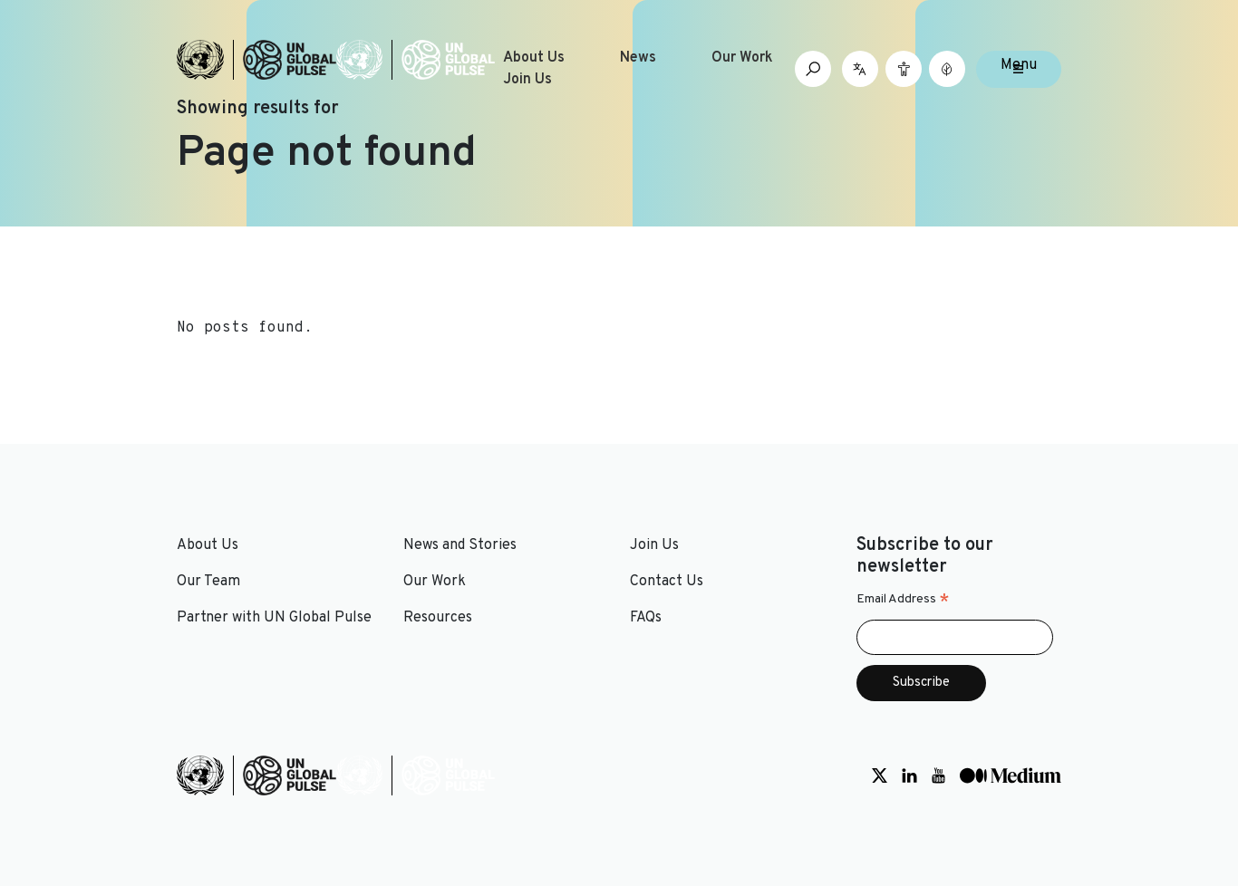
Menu (1019, 65)
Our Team (208, 582)
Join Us (527, 80)
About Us (534, 58)
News (638, 58)
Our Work (742, 58)
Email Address (903, 600)
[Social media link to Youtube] (938, 775)
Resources (437, 618)
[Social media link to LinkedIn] (909, 775)
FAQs (646, 618)
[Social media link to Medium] (1010, 775)
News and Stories (460, 545)
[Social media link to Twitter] (879, 775)
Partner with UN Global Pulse (274, 618)
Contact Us (666, 582)
